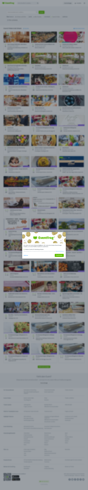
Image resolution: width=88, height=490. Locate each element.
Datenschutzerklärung (60, 251)
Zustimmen (59, 255)
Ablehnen (26, 255)
